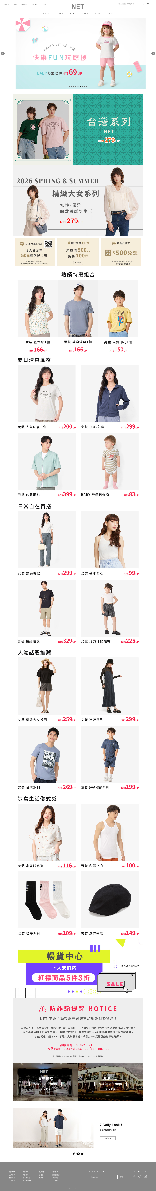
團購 (15, 4)
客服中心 (42, 1178)
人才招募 (12, 1180)
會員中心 (42, 1175)
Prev (3, 53)
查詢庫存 (24, 4)
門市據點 (34, 4)
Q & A (44, 4)
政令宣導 (55, 1178)
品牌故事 (12, 1175)
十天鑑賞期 (26, 1178)
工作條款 (55, 1180)
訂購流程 (25, 1175)
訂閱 (121, 1177)
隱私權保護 (55, 1175)
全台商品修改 (27, 1180)
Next (153, 53)
